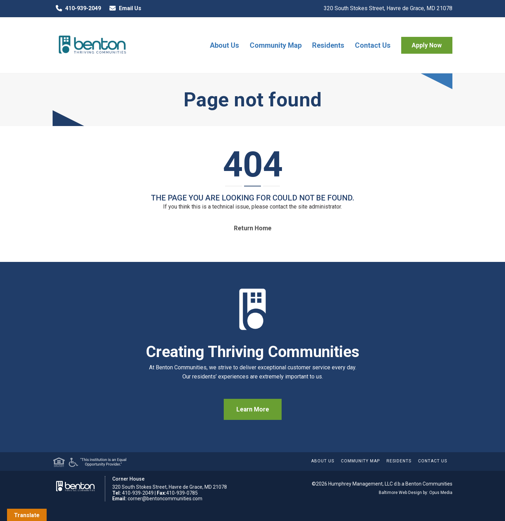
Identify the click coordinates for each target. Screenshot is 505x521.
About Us (224, 45)
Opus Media (440, 492)
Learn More (252, 409)
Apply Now (427, 45)
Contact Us (373, 45)
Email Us (123, 8)
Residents (328, 45)
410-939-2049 (77, 8)
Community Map (276, 45)
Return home (252, 228)
